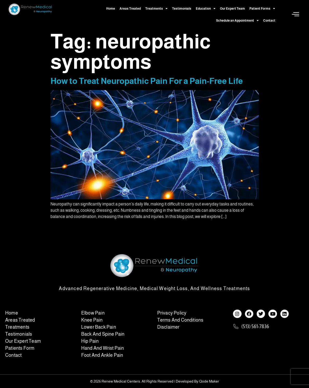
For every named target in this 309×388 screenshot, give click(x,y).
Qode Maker (209, 381)
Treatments (156, 8)
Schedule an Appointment (237, 20)
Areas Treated (130, 8)
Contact (269, 20)
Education (206, 8)
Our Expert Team (232, 8)
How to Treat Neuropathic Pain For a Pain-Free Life (147, 81)
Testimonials (181, 8)
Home (110, 8)
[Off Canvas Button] (295, 14)
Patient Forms (262, 8)
